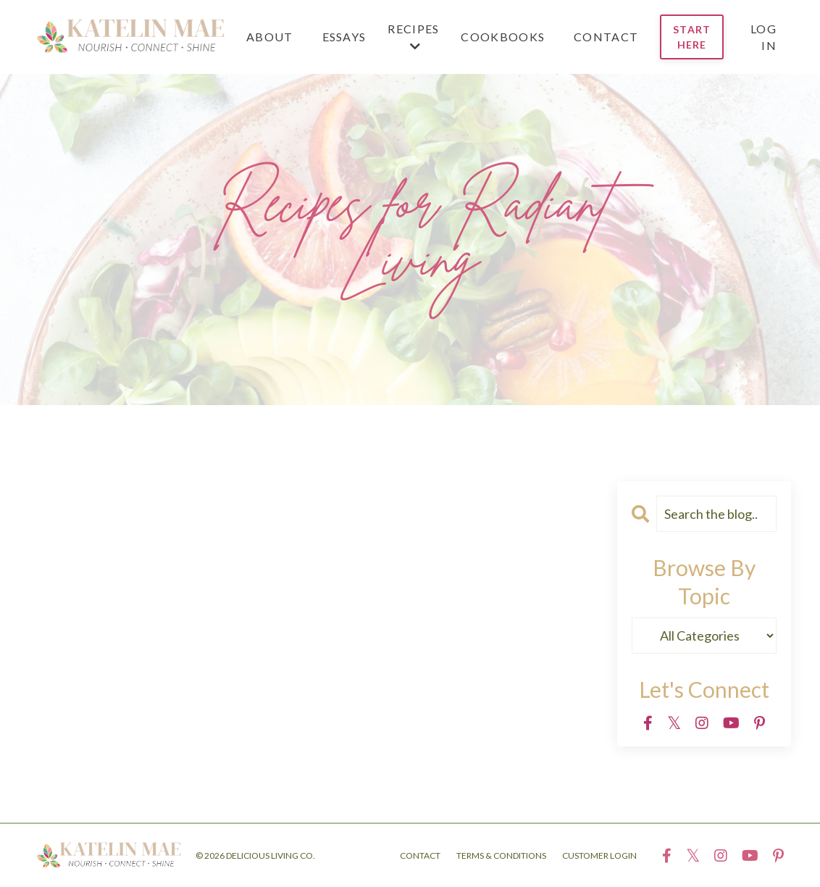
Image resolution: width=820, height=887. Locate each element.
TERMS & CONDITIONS (501, 855)
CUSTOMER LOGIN (599, 855)
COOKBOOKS (503, 36)
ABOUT (269, 36)
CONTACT (606, 36)
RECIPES (413, 37)
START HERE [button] (692, 37)
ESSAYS (344, 36)
